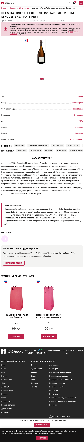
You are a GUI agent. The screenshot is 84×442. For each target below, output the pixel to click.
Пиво (3, 398)
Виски (3, 369)
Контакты (53, 390)
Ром (3, 372)
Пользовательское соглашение (62, 401)
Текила (34, 387)
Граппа (34, 365)
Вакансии (53, 405)
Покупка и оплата (56, 387)
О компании (54, 365)
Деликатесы (6, 408)
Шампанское (6, 380)
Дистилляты (36, 369)
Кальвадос (6, 401)
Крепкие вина (7, 390)
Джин (3, 383)
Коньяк (4, 394)
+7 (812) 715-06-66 (36, 353)
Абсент (34, 372)
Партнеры (53, 369)
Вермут (34, 376)
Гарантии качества (57, 383)
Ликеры (34, 383)
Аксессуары (6, 412)
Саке (33, 380)
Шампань (79, 133)
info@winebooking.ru (56, 350)
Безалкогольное (8, 405)
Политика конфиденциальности (62, 398)
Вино (3, 365)
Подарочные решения (58, 376)
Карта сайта (54, 394)
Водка (4, 376)
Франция (79, 127)
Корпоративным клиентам (60, 380)
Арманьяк (5, 387)
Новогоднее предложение (60, 372)
